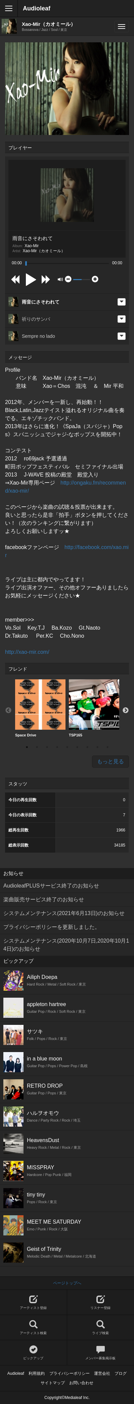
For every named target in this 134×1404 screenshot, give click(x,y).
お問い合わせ (81, 1382)
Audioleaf (36, 8)
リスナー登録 (100, 1302)
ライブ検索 (100, 1327)
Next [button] (125, 710)
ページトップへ (67, 1283)
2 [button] (37, 747)
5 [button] (67, 747)
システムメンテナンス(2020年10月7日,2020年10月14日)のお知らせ (66, 945)
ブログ (121, 1373)
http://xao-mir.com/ (27, 652)
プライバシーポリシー (69, 1373)
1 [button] (27, 747)
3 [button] (47, 747)
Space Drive (40, 708)
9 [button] (107, 747)
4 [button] (57, 747)
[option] (40, 708)
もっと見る (110, 761)
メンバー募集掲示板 (100, 1353)
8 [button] (97, 747)
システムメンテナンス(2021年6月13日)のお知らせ (64, 913)
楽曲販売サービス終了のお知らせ (43, 899)
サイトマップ (53, 1382)
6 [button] (77, 747)
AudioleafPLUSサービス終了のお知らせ (51, 886)
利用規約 (37, 1373)
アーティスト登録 (33, 1302)
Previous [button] (8, 710)
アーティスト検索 (33, 1327)
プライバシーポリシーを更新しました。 (51, 927)
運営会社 (102, 1373)
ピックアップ (33, 1353)
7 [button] (87, 747)
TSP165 (94, 708)
